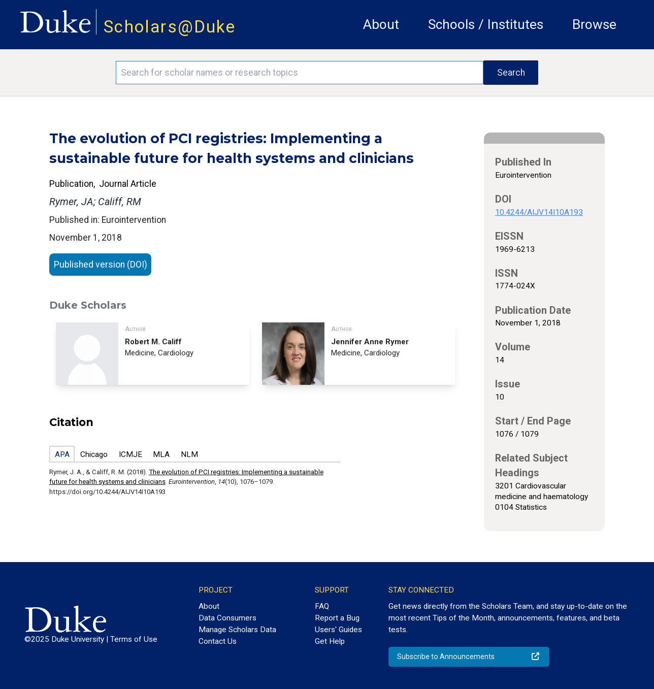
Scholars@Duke (170, 27)
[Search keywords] (300, 72)
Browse (594, 24)
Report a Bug (337, 617)
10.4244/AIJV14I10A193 (539, 212)
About (381, 24)
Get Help (330, 641)
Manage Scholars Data (237, 629)
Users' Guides (338, 629)
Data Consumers (227, 617)
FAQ (322, 606)
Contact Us (218, 641)
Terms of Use (133, 639)
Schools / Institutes (485, 24)
